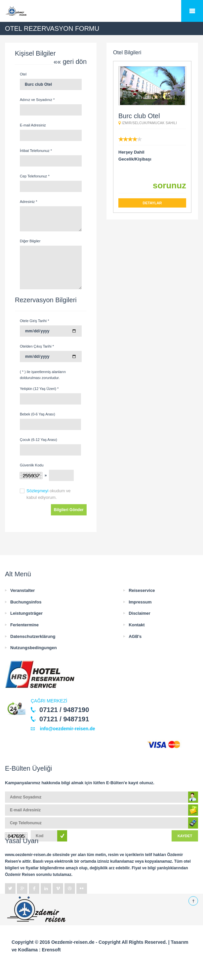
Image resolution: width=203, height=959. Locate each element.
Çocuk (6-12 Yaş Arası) (38, 440)
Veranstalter (22, 590)
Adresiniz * (28, 202)
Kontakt (136, 624)
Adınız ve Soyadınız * (37, 100)
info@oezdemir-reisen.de (65, 728)
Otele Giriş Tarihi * (34, 321)
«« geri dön (70, 61)
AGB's (135, 636)
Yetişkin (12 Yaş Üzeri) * (39, 389)
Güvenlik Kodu (32, 465)
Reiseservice (142, 590)
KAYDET (185, 836)
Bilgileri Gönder (69, 509)
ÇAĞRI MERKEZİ (49, 700)
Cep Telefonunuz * (35, 176)
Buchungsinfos (26, 601)
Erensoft (51, 949)
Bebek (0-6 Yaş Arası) (37, 414)
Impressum (140, 601)
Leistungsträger (26, 613)
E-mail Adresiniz (33, 125)
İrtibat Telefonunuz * (36, 151)
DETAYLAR (152, 203)
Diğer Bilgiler (30, 241)
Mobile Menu (192, 11)
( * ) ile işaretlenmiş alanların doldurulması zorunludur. (43, 375)
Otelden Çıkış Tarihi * (37, 346)
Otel (23, 74)
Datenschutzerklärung (32, 636)
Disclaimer (139, 613)
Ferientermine (24, 624)
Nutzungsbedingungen (33, 647)
